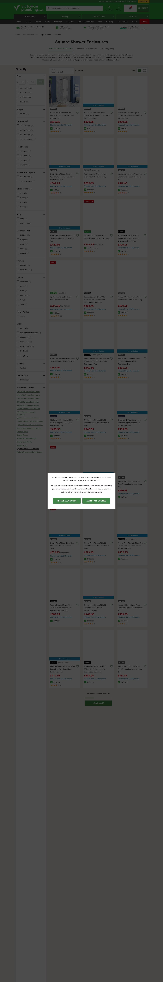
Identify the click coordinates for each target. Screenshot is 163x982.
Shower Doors (22, 435)
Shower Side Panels (24, 442)
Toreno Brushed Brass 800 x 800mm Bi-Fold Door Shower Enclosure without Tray (95, 669)
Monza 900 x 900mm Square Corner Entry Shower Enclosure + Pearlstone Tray (97, 115)
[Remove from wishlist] (77, 112)
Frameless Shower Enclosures (28, 409)
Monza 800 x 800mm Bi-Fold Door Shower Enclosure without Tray (130, 484)
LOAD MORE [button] (98, 703)
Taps (100, 22)
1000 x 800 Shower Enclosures (28, 392)
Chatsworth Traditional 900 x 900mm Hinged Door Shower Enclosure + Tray (61, 422)
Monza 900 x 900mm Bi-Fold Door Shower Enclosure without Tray (96, 422)
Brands (134, 22)
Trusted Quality (107, 48)
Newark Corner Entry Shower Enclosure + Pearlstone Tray (95, 175)
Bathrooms (36, 17)
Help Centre (132, 1)
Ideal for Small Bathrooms (61, 48)
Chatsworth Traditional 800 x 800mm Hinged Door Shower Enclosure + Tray (129, 422)
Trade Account (144, 1)
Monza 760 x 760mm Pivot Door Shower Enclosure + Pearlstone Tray (62, 546)
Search (48, 8)
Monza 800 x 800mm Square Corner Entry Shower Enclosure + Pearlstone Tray (63, 177)
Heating (70, 16)
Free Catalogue (119, 1)
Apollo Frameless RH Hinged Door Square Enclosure (61, 482)
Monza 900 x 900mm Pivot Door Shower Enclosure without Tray (130, 298)
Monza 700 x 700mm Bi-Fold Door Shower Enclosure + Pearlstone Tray (95, 484)
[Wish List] (119, 8)
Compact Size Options (86, 48)
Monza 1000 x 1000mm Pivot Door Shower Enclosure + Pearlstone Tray (129, 361)
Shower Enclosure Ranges (27, 438)
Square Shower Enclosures (51, 34)
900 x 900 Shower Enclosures (28, 405)
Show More (22, 356)
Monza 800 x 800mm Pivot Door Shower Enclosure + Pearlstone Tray (130, 177)
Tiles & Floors (103, 16)
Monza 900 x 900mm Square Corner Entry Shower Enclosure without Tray (130, 115)
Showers (70, 22)
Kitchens (138, 16)
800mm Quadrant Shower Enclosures (30, 421)
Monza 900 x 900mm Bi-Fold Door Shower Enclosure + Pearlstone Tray (95, 608)
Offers (144, 22)
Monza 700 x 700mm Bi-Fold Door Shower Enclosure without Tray (130, 669)
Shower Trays (22, 445)
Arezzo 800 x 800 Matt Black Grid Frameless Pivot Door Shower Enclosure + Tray (96, 361)
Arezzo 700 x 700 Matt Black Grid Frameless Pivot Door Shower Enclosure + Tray (130, 546)
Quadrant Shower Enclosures (28, 418)
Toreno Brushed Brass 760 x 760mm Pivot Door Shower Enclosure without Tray (60, 608)
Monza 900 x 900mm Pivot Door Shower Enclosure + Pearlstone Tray (62, 238)
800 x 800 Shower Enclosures (28, 402)
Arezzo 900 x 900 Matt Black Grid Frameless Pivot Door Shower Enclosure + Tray (62, 669)
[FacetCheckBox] (18, 88)
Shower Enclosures (86, 22)
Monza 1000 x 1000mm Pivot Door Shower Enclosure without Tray (130, 608)
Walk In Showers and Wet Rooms (29, 452)
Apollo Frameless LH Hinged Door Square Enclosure (61, 298)
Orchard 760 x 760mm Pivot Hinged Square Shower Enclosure (96, 236)
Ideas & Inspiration (105, 1)
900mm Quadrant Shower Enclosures (30, 425)
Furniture (58, 22)
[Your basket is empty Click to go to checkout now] (136, 8)
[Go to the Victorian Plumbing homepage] (29, 8)
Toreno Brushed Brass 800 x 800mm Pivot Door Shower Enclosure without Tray (94, 299)
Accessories (122, 22)
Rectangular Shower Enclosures (29, 428)
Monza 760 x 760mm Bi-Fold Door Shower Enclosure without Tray (96, 546)
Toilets (28, 22)
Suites (18, 22)
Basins (38, 22)
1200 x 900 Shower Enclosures (28, 398)
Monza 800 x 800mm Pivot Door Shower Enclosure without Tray (62, 359)
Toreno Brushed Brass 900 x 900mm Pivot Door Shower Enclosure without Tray (128, 238)
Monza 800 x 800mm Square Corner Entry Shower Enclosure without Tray (62, 115)
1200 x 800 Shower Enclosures (28, 395)
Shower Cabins (22, 431)
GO (40, 82)
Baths (47, 22)
